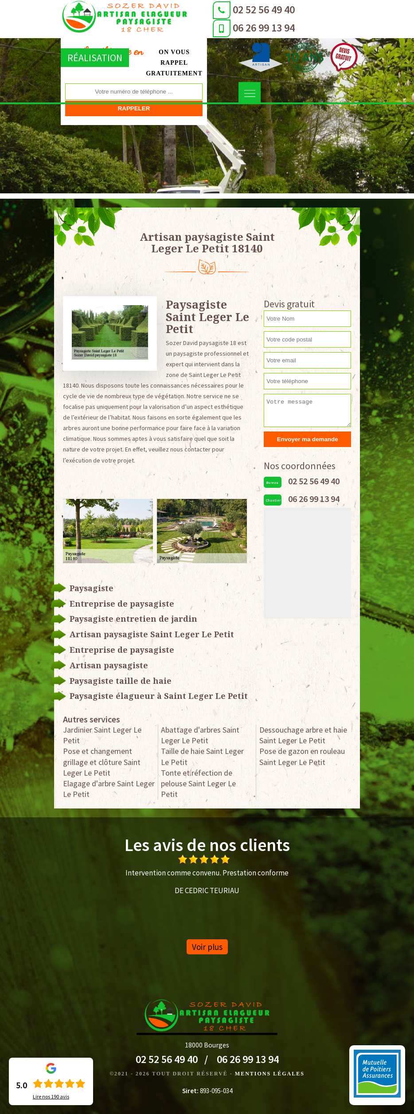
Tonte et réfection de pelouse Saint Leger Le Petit (198, 783)
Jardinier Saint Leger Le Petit (102, 735)
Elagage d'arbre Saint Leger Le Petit (109, 788)
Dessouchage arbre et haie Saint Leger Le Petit (303, 735)
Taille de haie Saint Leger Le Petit (202, 756)
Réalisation (94, 57)
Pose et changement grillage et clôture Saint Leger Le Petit (102, 761)
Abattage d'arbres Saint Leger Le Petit (200, 735)
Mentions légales (270, 1074)
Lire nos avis (51, 1097)
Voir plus (207, 946)
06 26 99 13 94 (256, 28)
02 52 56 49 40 (256, 9)
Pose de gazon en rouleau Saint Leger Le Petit (302, 756)
